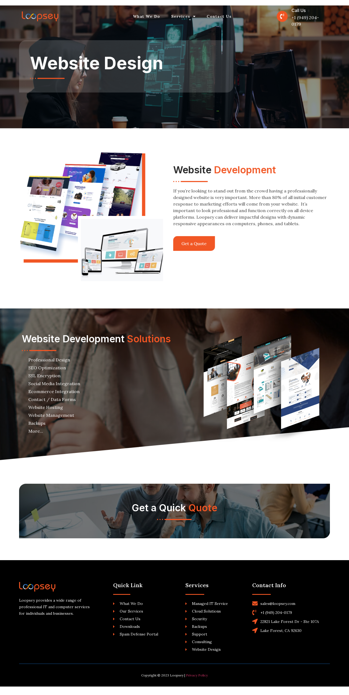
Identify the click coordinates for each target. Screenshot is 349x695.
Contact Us (219, 16)
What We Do (146, 16)
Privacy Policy (197, 684)
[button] (181, 243)
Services (183, 16)
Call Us (298, 10)
